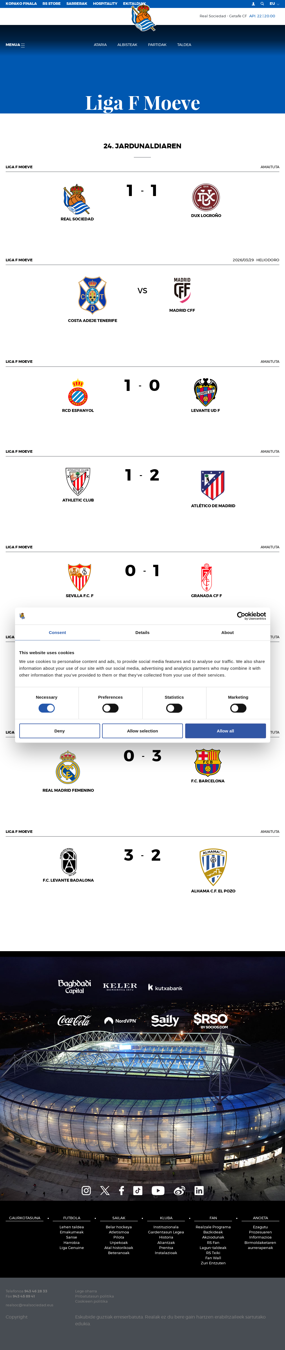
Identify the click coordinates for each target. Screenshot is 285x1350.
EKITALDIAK (134, 4)
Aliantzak (166, 1243)
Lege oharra (86, 1291)
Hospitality (105, 4)
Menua (15, 45)
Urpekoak (119, 1243)
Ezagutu (260, 1227)
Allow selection (142, 730)
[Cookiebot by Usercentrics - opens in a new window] (241, 616)
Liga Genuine (72, 1248)
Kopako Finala (21, 4)
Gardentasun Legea (166, 1232)
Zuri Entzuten (213, 1263)
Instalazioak (166, 1253)
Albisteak (127, 45)
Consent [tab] (57, 632)
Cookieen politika (91, 1301)
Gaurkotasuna (24, 1218)
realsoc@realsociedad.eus (29, 1305)
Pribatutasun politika (94, 1296)
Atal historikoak (118, 1248)
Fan (213, 1218)
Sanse (71, 1237)
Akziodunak (213, 1237)
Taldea (184, 45)
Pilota (118, 1237)
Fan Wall (213, 1258)
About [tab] (227, 632)
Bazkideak (213, 1232)
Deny (59, 730)
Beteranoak (119, 1253)
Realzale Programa (213, 1227)
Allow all (225, 730)
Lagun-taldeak (213, 1248)
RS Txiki (213, 1253)
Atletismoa (119, 1232)
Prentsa (166, 1248)
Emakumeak (72, 1232)
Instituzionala (166, 1227)
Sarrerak (76, 4)
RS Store (52, 4)
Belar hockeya (119, 1227)
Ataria (100, 45)
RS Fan (213, 1243)
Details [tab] (143, 632)
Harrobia (72, 1243)
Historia (166, 1237)
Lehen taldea (72, 1227)
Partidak (157, 45)
